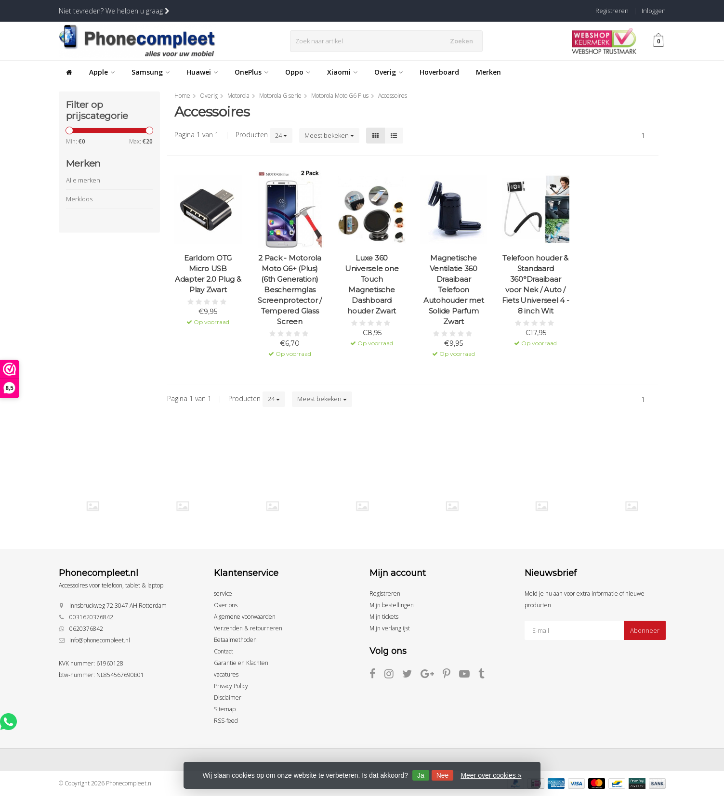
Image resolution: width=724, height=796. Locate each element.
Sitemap (225, 709)
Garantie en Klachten (241, 663)
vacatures (226, 674)
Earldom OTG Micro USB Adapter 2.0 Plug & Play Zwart (208, 273)
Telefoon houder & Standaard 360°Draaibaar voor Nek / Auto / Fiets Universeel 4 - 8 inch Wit (535, 284)
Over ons (225, 605)
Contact (223, 651)
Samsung (151, 72)
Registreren (612, 10)
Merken (488, 72)
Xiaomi (342, 72)
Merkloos (79, 199)
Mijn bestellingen (391, 605)
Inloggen (654, 10)
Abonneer (644, 630)
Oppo (297, 72)
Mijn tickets (383, 617)
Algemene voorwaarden (245, 617)
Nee (442, 775)
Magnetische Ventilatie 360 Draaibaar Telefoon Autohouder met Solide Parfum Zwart (453, 289)
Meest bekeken (329, 135)
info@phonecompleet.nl (99, 640)
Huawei (202, 72)
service (223, 593)
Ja (420, 775)
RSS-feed (226, 721)
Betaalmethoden (235, 640)
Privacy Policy (231, 686)
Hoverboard (439, 72)
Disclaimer (227, 697)
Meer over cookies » (491, 775)
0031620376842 (91, 617)
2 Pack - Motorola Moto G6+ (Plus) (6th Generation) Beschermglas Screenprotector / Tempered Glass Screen (290, 289)
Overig (388, 72)
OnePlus (251, 72)
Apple (102, 72)
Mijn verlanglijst (389, 628)
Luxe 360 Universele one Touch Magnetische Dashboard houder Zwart (372, 284)
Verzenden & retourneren (248, 628)
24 (281, 135)
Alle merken (83, 180)
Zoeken (464, 41)
